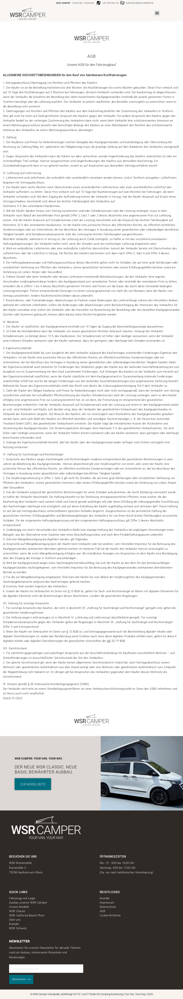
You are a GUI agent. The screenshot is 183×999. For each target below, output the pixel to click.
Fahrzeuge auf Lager (22, 898)
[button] (157, 13)
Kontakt (14, 924)
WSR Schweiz (18, 928)
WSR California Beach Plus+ (27, 915)
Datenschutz (108, 907)
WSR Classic (17, 911)
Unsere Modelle (19, 907)
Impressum (107, 902)
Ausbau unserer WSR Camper (28, 902)
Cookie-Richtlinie (110, 915)
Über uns (15, 919)
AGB (102, 911)
